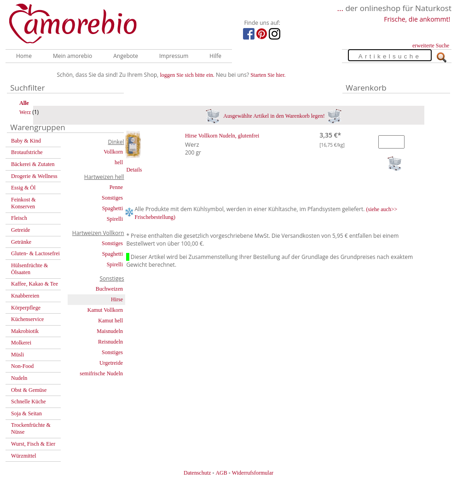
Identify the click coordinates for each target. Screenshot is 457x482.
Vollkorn (113, 152)
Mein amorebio (72, 56)
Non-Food (22, 366)
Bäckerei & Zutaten (33, 164)
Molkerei (21, 342)
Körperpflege (25, 307)
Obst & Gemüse (28, 390)
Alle (24, 103)
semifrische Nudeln (101, 373)
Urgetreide (111, 363)
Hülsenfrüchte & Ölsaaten (29, 268)
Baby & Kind (26, 141)
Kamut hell (110, 320)
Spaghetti (112, 208)
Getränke (21, 242)
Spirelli (115, 219)
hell (119, 162)
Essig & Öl (23, 187)
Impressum (173, 56)
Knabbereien (25, 296)
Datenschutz (197, 473)
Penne (116, 187)
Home (24, 56)
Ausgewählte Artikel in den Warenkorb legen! (273, 116)
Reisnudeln (110, 342)
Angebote (125, 56)
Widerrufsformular (252, 473)
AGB (221, 473)
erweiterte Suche (430, 45)
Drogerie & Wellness (34, 176)
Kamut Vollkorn (105, 310)
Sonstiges (112, 198)
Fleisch (19, 218)
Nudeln (19, 378)
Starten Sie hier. (267, 75)
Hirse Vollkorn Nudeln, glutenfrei (222, 135)
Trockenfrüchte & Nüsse (31, 428)
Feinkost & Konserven (23, 203)
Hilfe (215, 56)
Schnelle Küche (28, 401)
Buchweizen (109, 289)
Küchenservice (27, 319)
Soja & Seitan (26, 413)
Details (134, 169)
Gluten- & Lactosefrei (35, 253)
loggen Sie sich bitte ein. (187, 75)
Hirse (117, 299)
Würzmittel (23, 456)
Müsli (17, 354)
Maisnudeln (110, 331)
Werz (25, 112)
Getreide (20, 230)
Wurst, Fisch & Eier (33, 444)
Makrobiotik (25, 331)
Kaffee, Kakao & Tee (34, 284)
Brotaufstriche (27, 152)
